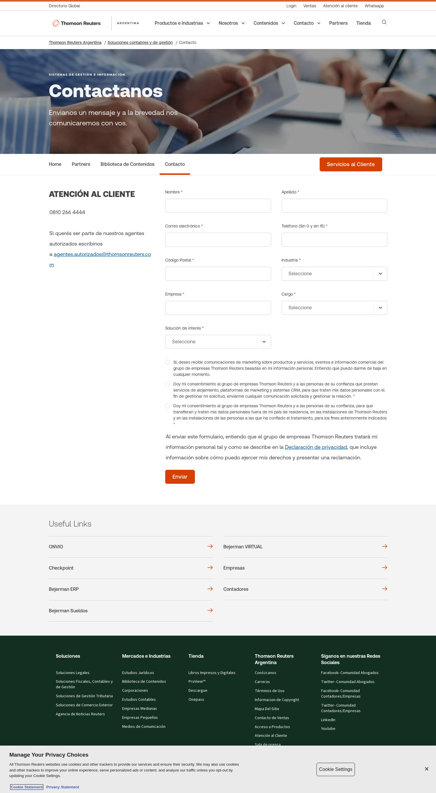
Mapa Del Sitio (267, 709)
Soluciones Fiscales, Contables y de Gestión (84, 684)
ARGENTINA (128, 23)
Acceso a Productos (272, 727)
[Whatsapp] (374, 5)
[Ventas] (310, 5)
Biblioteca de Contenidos (144, 681)
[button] (183, 23)
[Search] (384, 22)
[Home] (55, 164)
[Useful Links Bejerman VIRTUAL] (305, 546)
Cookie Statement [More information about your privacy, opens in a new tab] (27, 787)
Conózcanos (265, 672)
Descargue (197, 690)
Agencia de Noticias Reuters (80, 714)
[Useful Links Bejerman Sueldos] (131, 610)
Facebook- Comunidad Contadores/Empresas (341, 693)
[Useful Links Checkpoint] (131, 568)
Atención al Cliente (271, 735)
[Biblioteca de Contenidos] (127, 164)
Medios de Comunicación (143, 726)
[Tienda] (364, 23)
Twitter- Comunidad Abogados (348, 681)
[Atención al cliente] (340, 5)
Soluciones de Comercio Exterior (84, 705)
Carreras (262, 681)
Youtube (328, 728)
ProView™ (196, 681)
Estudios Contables (139, 699)
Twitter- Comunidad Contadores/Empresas (341, 708)
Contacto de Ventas (272, 718)
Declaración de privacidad (316, 447)
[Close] (426, 768)
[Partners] (339, 23)
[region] (218, 769)
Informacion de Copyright (277, 700)
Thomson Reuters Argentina (75, 42)
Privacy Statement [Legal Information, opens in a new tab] (61, 787)
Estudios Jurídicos (138, 672)
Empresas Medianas (139, 708)
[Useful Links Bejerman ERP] (131, 589)
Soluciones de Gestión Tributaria (84, 696)
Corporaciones (135, 690)
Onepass (196, 699)
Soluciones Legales (73, 672)
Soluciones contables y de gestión (140, 42)
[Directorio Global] (66, 5)
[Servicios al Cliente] (351, 164)
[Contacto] (175, 164)
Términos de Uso (269, 691)
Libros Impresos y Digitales (212, 672)
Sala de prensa (268, 744)
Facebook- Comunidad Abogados (350, 672)
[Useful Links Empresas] (305, 568)
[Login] (291, 5)
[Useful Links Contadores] (305, 589)
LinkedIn (328, 720)
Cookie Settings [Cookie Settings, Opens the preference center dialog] (335, 769)
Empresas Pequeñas (140, 717)
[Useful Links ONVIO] (131, 546)
